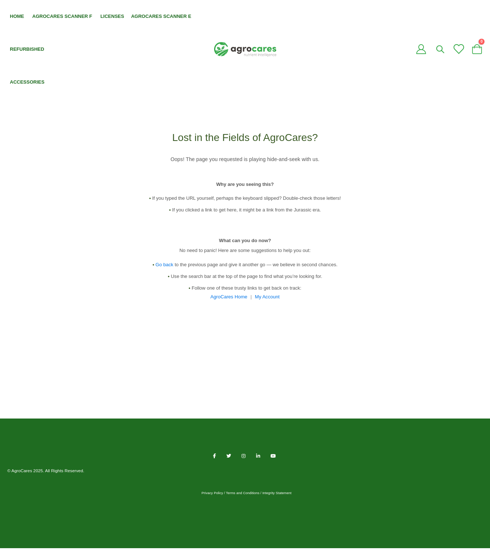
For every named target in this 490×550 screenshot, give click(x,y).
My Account (268, 299)
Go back (158, 267)
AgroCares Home (228, 299)
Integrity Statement (277, 495)
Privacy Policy (212, 495)
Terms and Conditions (242, 495)
